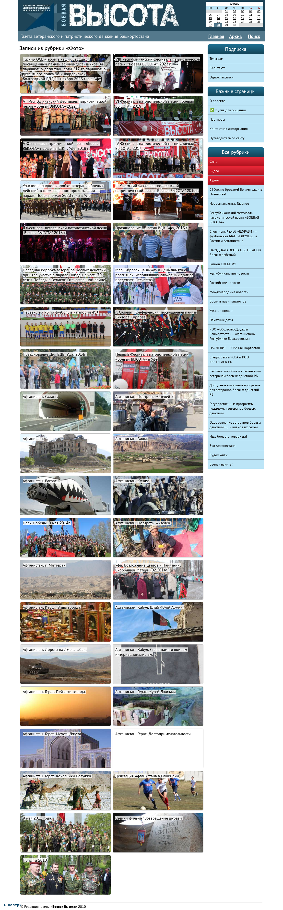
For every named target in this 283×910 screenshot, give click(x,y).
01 (226, 11)
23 (234, 21)
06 (210, 14)
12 (258, 14)
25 (250, 21)
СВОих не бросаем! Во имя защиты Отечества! (236, 192)
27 (210, 25)
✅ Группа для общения (228, 110)
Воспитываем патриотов (228, 301)
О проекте (217, 101)
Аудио (214, 180)
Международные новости (229, 292)
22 (226, 21)
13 (210, 18)
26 (258, 21)
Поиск (254, 36)
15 (226, 18)
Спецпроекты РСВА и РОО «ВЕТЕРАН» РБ (229, 359)
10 (242, 14)
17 (242, 18)
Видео (214, 171)
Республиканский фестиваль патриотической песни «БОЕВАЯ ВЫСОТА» (234, 217)
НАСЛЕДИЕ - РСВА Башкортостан (235, 348)
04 (250, 11)
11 (250, 14)
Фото (214, 162)
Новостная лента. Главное (229, 203)
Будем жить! (219, 455)
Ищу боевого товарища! (228, 436)
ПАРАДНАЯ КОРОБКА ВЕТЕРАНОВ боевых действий (235, 252)
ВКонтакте (217, 68)
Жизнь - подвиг (221, 311)
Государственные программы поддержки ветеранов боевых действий (233, 408)
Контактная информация (229, 129)
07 (218, 14)
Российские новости (225, 283)
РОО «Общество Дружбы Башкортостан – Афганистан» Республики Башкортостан (232, 334)
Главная (216, 36)
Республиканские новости (229, 273)
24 (242, 21)
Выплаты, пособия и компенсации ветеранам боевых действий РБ (235, 373)
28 (218, 25)
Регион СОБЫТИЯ (223, 264)
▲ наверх (12, 904)
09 (234, 14)
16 (234, 18)
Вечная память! (221, 464)
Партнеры (217, 119)
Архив (235, 36)
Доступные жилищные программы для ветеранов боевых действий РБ (235, 389)
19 (258, 18)
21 (218, 21)
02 (234, 11)
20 (210, 21)
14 (218, 18)
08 (226, 14)
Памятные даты (221, 320)
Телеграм (216, 59)
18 (250, 18)
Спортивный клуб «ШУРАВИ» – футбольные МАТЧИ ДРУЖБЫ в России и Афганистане (233, 236)
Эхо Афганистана (223, 446)
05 (258, 11)
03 (242, 11)
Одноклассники (222, 77)
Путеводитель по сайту (227, 138)
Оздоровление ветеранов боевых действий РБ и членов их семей (235, 424)
